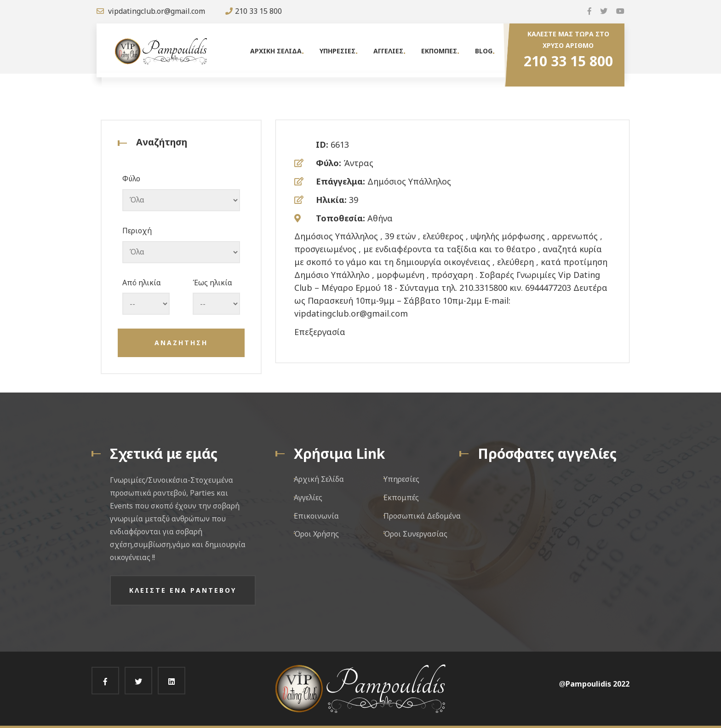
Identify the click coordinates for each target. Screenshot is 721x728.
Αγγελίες (308, 497)
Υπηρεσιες (337, 50)
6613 (340, 144)
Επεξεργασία (319, 331)
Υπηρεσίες (401, 479)
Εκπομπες (439, 50)
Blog (483, 50)
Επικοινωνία (316, 516)
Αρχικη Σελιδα (276, 50)
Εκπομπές (401, 497)
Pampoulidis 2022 (597, 684)
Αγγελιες (388, 50)
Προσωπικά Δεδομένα (422, 516)
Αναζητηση (181, 342)
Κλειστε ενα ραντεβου (182, 590)
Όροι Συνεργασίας (415, 534)
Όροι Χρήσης (316, 534)
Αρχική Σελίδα (319, 479)
